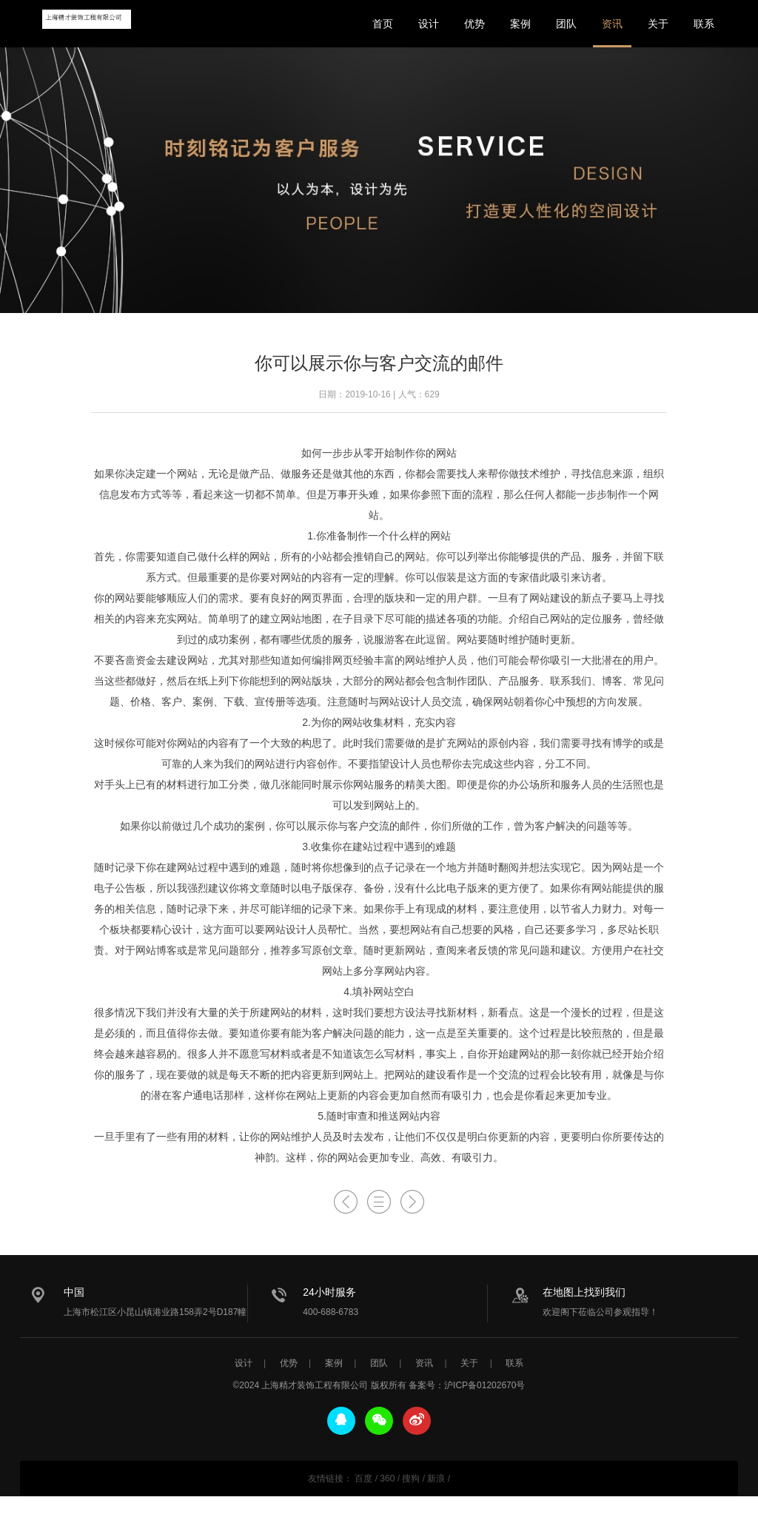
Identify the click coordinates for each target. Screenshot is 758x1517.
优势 (474, 24)
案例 (520, 24)
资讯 (612, 24)
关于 (658, 24)
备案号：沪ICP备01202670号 (467, 1385)
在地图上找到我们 (584, 1292)
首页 (382, 24)
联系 (704, 24)
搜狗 (411, 1478)
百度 (363, 1478)
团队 (566, 24)
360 (387, 1478)
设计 (428, 24)
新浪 (436, 1478)
